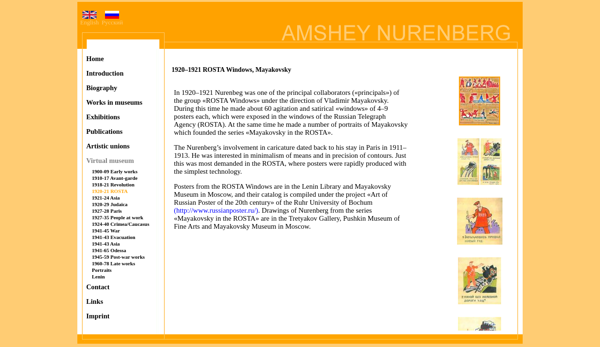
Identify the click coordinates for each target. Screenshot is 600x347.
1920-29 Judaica (110, 204)
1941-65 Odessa (109, 250)
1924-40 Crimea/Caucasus (121, 224)
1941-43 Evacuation (113, 237)
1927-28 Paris (107, 211)
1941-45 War (106, 230)
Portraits (102, 270)
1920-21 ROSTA (110, 191)
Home (95, 58)
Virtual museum (110, 160)
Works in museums (114, 102)
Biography (101, 88)
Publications (104, 131)
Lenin (98, 276)
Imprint (98, 316)
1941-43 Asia (106, 244)
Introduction (105, 73)
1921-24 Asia (106, 197)
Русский (112, 19)
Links (94, 301)
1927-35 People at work (117, 217)
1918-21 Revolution (113, 184)
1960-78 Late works (113, 263)
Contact (98, 287)
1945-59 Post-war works (118, 257)
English (89, 19)
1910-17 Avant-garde (114, 178)
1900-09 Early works (114, 171)
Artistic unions (107, 146)
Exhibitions (103, 117)
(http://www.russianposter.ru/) (216, 210)
